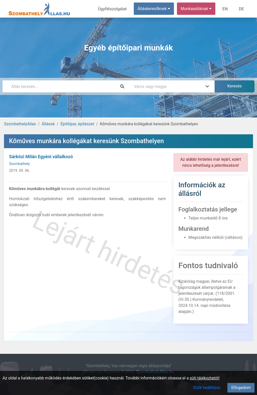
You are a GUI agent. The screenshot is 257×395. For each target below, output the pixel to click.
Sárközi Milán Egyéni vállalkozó (41, 156)
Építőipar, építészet (77, 124)
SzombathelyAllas (20, 124)
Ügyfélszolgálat (114, 8)
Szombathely (19, 164)
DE (241, 8)
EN (226, 8)
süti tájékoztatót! (205, 378)
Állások (48, 124)
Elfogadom (241, 387)
